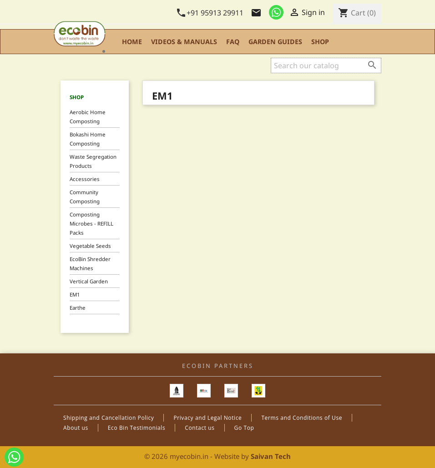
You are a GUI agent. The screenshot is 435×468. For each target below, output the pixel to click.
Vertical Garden (89, 281)
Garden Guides (275, 41)
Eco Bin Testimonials (137, 428)
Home (132, 41)
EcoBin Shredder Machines (90, 264)
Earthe (78, 307)
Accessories (85, 179)
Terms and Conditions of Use (301, 418)
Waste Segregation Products (93, 161)
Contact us (199, 428)
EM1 (75, 294)
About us (75, 428)
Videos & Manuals (184, 41)
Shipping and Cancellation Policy (108, 418)
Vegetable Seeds (90, 245)
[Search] (326, 65)
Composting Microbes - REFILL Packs (91, 223)
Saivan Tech (271, 456)
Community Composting (85, 197)
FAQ (232, 41)
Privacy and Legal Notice (207, 418)
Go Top (244, 428)
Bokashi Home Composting (88, 139)
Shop (320, 41)
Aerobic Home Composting (88, 117)
